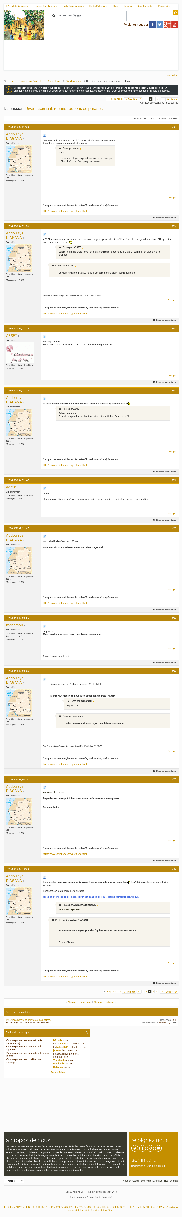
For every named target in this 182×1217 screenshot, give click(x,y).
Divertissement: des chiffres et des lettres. (28, 1020)
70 (109, 1210)
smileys (62, 1043)
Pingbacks (59, 1063)
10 (22, 1207)
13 (32, 1207)
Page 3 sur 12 (116, 99)
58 (69, 1210)
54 (167, 1207)
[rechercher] (87, 16)
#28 (174, 670)
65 (92, 1210)
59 (73, 1210)
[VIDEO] (57, 1050)
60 (76, 1210)
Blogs (115, 6)
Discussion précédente (80, 1002)
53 (163, 1207)
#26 (174, 528)
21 (58, 1207)
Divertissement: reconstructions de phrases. (64, 108)
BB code (57, 1040)
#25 (174, 480)
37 (111, 1207)
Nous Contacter (145, 6)
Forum (10, 81)
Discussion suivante (104, 1002)
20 (55, 1207)
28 (81, 1207)
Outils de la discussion (154, 118)
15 (39, 1207)
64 (89, 1210)
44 (134, 1207)
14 (35, 1207)
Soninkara (146, 1180)
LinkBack (135, 118)
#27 (174, 617)
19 (52, 1207)
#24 (174, 390)
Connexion (172, 75)
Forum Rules (58, 1072)
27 (78, 1207)
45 (137, 1207)
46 (140, 1207)
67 (99, 1210)
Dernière (171, 99)
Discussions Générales (31, 81)
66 (95, 1210)
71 (112, 1210)
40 (121, 1207)
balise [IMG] (62, 1047)
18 (48, 1207)
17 (45, 1207)
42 (127, 1207)
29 (85, 1207)
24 (68, 1207)
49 (150, 1207)
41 (124, 1207)
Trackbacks (59, 1060)
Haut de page (171, 1180)
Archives (158, 1180)
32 (94, 1207)
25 (71, 1207)
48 (147, 1207)
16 (42, 1207)
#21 (174, 126)
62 (82, 1210)
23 (65, 1207)
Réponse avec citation (164, 218)
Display (172, 118)
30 (88, 1207)
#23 (174, 328)
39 (117, 1207)
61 (79, 1210)
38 (114, 1207)
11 (25, 1207)
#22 (174, 225)
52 (160, 1207)
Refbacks (58, 1067)
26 (75, 1207)
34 (101, 1207)
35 (104, 1207)
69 (105, 1210)
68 (102, 1210)
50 (154, 1207)
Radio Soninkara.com (73, 6)
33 (98, 1207)
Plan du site (164, 6)
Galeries (128, 6)
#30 (174, 868)
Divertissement (74, 81)
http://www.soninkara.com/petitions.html (65, 211)
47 (144, 1207)
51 (157, 1207)
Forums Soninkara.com (46, 6)
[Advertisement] (84, 47)
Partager (171, 198)
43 (131, 1207)
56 (173, 1207)
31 (91, 1207)
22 (62, 1207)
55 (170, 1207)
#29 (174, 779)
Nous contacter (131, 1180)
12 (29, 1207)
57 (177, 1207)
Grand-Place (54, 81)
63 (86, 1210)
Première (131, 99)
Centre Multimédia (98, 6)
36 (108, 1207)
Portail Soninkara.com (17, 6)
